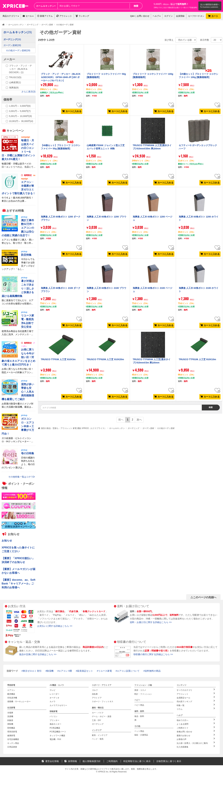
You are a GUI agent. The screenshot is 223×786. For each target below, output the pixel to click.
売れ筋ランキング (196, 701)
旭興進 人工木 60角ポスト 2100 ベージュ (152, 290)
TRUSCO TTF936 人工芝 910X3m (58, 359)
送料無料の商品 (153, 671)
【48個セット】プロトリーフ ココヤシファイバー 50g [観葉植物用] (60, 147)
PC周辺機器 (55, 728)
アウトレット (64, 16)
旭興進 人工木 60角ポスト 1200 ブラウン (106, 218)
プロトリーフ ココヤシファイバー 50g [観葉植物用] (106, 75)
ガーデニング (133, 428)
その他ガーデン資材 (166, 428)
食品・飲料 (139, 716)
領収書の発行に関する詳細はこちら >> (153, 654)
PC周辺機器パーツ (58, 732)
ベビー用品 (139, 705)
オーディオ (54, 698)
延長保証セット (85, 671)
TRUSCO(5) (15, 77)
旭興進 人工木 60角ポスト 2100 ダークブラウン (60, 290)
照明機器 (11, 728)
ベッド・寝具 (98, 739)
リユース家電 (105, 671)
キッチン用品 (13, 743)
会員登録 (180, 16)
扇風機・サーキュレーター (19, 701)
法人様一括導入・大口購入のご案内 (196, 742)
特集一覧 (196, 705)
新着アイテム (45, 16)
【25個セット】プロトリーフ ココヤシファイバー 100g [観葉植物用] (198, 75)
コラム (196, 708)
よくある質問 (196, 723)
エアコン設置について (128, 671)
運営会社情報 (50, 761)
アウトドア (97, 698)
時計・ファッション (143, 694)
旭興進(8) (14, 87)
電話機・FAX (55, 739)
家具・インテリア (99, 735)
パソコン (53, 716)
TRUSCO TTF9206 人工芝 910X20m (105, 359)
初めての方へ (196, 720)
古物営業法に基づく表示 (168, 761)
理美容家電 (12, 732)
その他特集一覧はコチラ (21, 476)
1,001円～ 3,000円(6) (20, 106)
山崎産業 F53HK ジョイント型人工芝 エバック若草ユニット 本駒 (106, 147)
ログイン (168, 16)
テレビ (52, 690)
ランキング (82, 16)
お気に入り (79, 102)
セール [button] (28, 16)
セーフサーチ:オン (196, 16)
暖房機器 (11, 694)
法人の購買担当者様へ (210, 4)
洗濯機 (10, 716)
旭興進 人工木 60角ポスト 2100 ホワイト (198, 290)
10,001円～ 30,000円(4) (21, 121)
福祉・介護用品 (141, 735)
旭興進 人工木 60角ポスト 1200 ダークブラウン (60, 218)
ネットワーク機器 (57, 735)
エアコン (11, 690)
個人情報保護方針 (91, 761)
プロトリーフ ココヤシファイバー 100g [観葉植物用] (153, 75)
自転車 (95, 694)
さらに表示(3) (28, 91)
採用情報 (71, 761)
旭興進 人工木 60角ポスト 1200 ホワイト (198, 218)
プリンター (54, 720)
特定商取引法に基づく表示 (137, 761)
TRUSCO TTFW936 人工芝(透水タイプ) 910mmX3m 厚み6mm (151, 361)
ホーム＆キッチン (117, 428)
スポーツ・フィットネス (102, 701)
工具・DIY (96, 720)
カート (213, 16)
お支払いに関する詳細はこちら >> (54, 626)
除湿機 (50, 671)
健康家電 (11, 735)
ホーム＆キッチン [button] (46, 6)
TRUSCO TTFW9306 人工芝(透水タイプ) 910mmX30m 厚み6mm (152, 147)
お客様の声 (196, 739)
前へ (120, 419)
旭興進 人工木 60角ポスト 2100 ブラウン (106, 290)
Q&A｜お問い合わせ (139, 16)
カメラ (52, 701)
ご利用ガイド (196, 727)
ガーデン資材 (148, 428)
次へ (139, 419)
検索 (136, 6)
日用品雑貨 (12, 747)
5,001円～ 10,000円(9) (20, 116)
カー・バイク (98, 713)
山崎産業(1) (15, 82)
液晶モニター (55, 724)
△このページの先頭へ (203, 597)
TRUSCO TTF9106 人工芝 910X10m (197, 359)
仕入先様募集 (196, 746)
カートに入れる (71, 111)
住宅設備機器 (13, 739)
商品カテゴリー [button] (11, 16)
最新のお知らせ (196, 735)
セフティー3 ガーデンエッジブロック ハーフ (198, 147)
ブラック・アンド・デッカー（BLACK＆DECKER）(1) (20, 69)
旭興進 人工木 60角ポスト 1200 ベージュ (152, 218)
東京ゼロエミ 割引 (32, 671)
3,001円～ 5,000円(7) (20, 111)
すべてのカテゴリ (196, 689)
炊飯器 (10, 720)
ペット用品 (139, 731)
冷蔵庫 (10, 713)
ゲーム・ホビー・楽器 (101, 716)
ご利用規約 (112, 761)
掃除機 (10, 724)
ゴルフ (95, 690)
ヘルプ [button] (157, 16)
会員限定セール (196, 697)
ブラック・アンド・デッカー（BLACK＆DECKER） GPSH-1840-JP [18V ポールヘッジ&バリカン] (61, 77)
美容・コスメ (140, 690)
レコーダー (54, 694)
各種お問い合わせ (196, 731)
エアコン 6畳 (65, 671)
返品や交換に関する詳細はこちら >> (37, 654)
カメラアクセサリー (58, 705)
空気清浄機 (12, 698)
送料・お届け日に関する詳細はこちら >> (151, 622)
